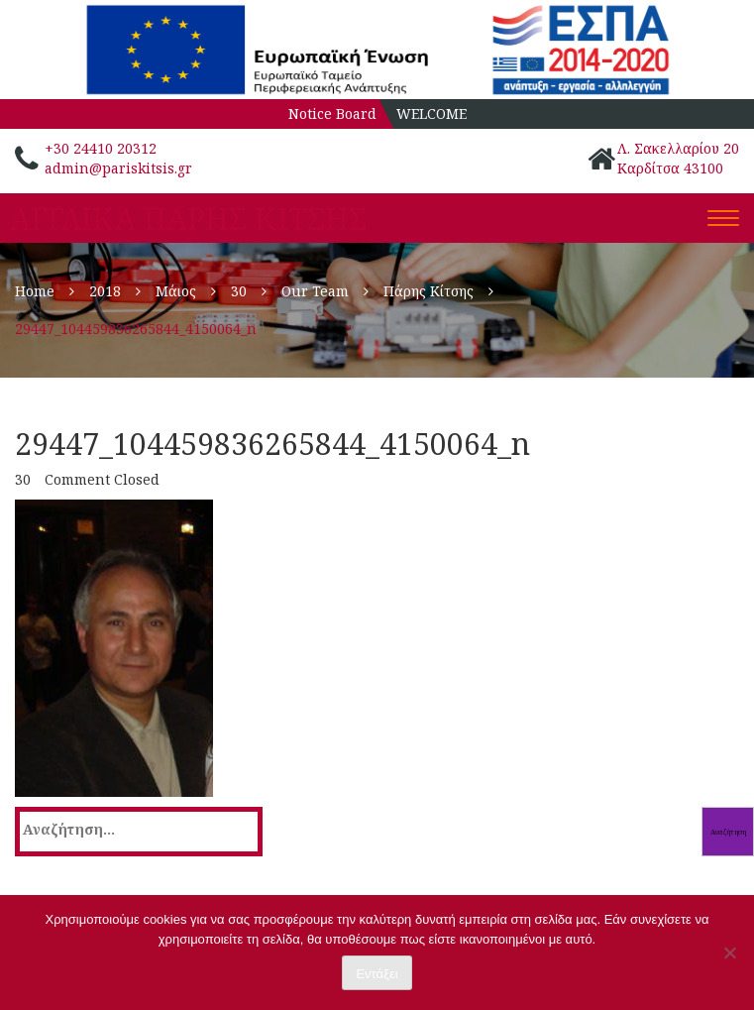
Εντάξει (376, 973)
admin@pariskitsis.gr (118, 168)
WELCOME (431, 113)
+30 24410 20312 (101, 148)
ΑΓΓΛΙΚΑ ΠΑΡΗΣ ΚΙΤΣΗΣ (188, 219)
